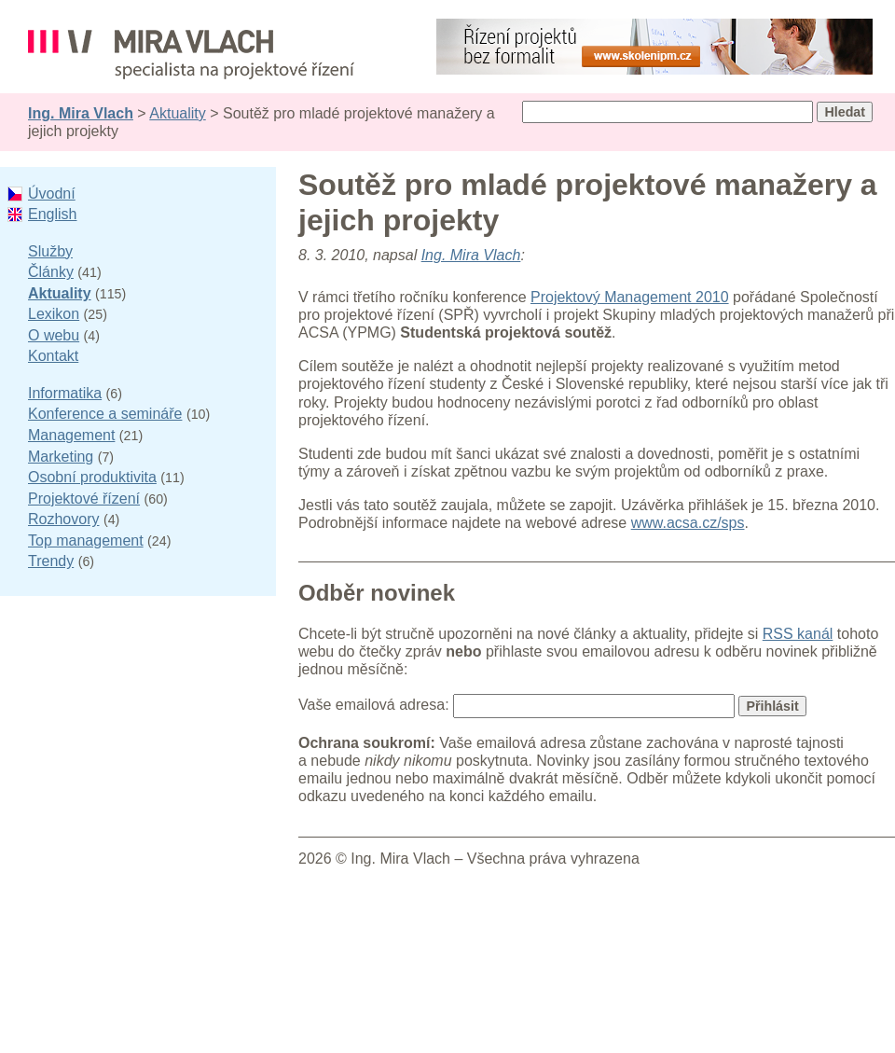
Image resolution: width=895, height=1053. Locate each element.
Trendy (51, 561)
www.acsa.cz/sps (688, 523)
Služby (50, 251)
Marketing (60, 456)
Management (71, 435)
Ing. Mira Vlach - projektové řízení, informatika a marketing (191, 54)
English (52, 214)
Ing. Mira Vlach (80, 113)
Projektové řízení (84, 498)
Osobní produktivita (92, 477)
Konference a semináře (105, 414)
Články (51, 272)
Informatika (65, 393)
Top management (86, 540)
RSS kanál (798, 634)
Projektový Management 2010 (629, 297)
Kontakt (53, 356)
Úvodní (52, 193)
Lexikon (53, 314)
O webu (53, 335)
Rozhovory (63, 519)
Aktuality (177, 113)
